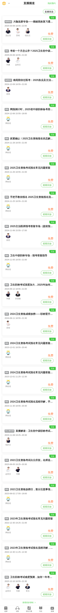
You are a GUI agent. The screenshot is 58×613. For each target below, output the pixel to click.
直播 (52, 611)
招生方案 (29, 611)
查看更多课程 (28, 602)
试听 (17, 611)
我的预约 (52, 3)
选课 (5, 611)
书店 (40, 611)
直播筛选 (49, 11)
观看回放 (47, 39)
